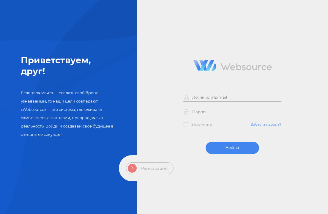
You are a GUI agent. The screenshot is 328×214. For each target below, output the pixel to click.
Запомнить (201, 124)
